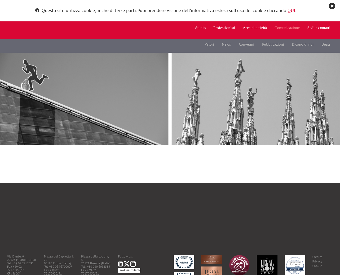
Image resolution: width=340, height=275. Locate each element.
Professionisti (224, 28)
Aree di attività (255, 28)
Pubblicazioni (273, 44)
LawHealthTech (129, 270)
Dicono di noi (303, 44)
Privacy (317, 261)
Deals (326, 44)
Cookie (317, 266)
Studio (200, 28)
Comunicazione (287, 28)
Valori (209, 44)
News (226, 44)
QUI (291, 10)
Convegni (246, 44)
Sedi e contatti (318, 28)
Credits (317, 257)
